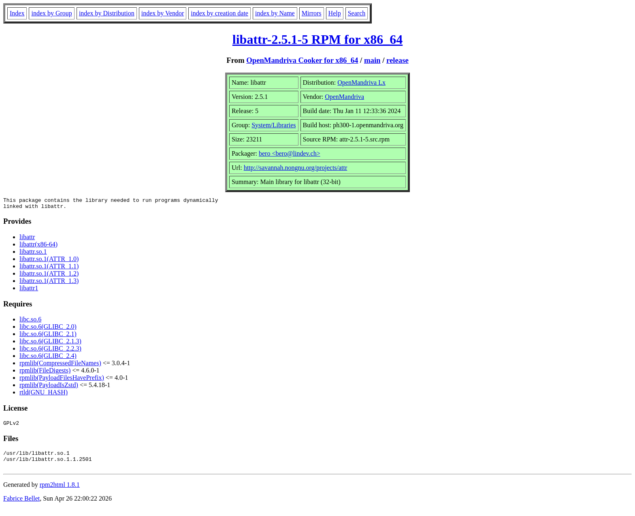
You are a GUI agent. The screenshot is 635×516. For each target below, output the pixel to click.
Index (17, 13)
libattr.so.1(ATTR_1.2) (49, 275)
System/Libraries (273, 125)
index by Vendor (162, 13)
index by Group (51, 13)
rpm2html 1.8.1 (60, 491)
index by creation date (219, 13)
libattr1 (28, 290)
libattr (27, 239)
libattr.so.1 (33, 254)
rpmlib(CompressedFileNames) (60, 365)
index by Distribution (106, 13)
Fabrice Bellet (21, 505)
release (397, 60)
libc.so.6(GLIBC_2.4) (48, 358)
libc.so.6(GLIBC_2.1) (48, 336)
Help (334, 13)
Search (357, 13)
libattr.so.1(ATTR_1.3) (49, 283)
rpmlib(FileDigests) (44, 372)
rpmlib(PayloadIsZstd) (48, 387)
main (372, 60)
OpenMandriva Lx (361, 82)
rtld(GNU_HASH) (43, 394)
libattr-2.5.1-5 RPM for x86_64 (317, 39)
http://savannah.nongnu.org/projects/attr (295, 167)
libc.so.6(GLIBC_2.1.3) (50, 343)
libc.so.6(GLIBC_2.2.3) (50, 350)
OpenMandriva (344, 96)
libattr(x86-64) (38, 246)
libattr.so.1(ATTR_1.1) (49, 268)
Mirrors (312, 13)
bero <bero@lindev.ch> (289, 153)
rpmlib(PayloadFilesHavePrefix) (61, 380)
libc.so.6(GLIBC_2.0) (48, 328)
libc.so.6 (30, 321)
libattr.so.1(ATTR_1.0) (49, 261)
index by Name (275, 13)
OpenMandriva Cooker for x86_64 (302, 60)
